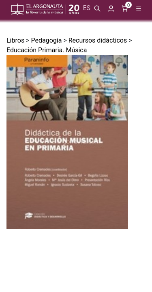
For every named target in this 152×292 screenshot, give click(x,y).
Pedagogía (46, 40)
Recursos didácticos (98, 40)
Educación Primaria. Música (46, 50)
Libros (15, 40)
